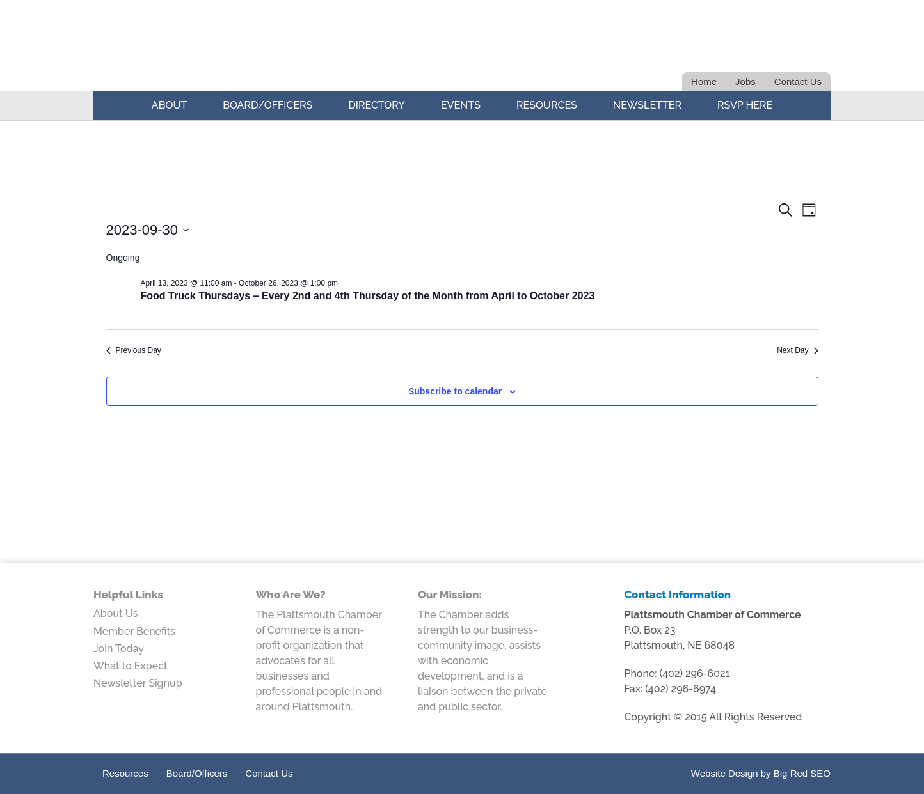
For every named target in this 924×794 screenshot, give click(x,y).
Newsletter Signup (137, 683)
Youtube (818, 49)
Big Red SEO (802, 773)
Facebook (773, 49)
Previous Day (133, 350)
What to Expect (130, 666)
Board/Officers (197, 773)
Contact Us (268, 773)
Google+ (796, 49)
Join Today (118, 648)
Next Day (797, 350)
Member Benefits (134, 631)
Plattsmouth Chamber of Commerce (270, 47)
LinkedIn (751, 49)
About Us (115, 613)
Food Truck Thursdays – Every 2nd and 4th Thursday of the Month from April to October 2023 (368, 295)
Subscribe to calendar (455, 391)
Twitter (728, 49)
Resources (125, 773)
